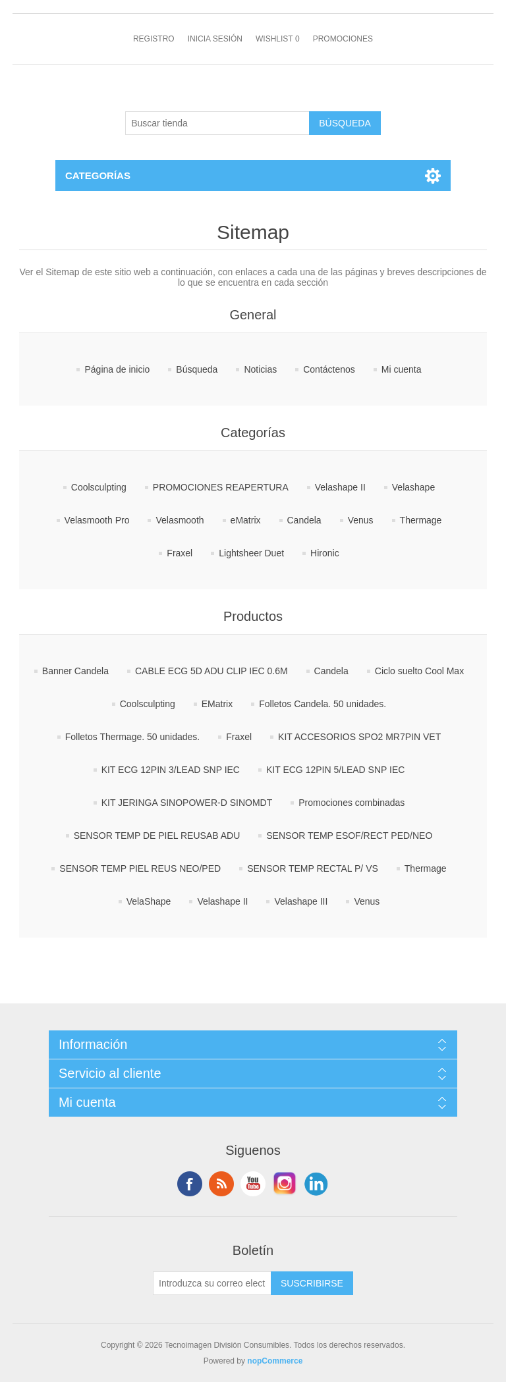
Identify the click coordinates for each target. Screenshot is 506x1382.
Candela (304, 520)
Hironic (324, 553)
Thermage (421, 520)
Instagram (284, 1183)
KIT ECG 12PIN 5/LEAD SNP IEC (335, 769)
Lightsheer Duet (251, 553)
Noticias (260, 369)
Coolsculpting (98, 487)
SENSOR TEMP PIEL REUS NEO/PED (140, 868)
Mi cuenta (401, 369)
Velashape (413, 487)
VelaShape (148, 901)
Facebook (189, 1183)
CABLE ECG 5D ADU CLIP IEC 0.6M (211, 671)
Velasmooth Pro (97, 520)
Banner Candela (75, 671)
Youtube (253, 1183)
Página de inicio (117, 369)
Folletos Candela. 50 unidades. (322, 704)
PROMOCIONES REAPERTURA (221, 487)
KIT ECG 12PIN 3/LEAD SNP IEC (170, 769)
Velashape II (340, 487)
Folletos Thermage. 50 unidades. (132, 736)
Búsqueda (196, 369)
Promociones (343, 38)
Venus (361, 520)
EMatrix (217, 704)
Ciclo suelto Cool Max (419, 671)
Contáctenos (329, 369)
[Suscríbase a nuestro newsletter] (212, 1283)
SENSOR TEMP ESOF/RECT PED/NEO (349, 835)
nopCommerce (274, 1361)
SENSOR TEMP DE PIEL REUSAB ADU (157, 835)
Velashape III (300, 901)
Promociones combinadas (351, 802)
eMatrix (246, 520)
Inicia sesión (215, 38)
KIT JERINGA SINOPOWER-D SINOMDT (187, 802)
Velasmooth (179, 520)
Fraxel (179, 553)
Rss (221, 1183)
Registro (154, 38)
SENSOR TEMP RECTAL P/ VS (312, 868)
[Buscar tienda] (217, 123)
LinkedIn (316, 1183)
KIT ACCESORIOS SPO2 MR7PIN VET (359, 736)
